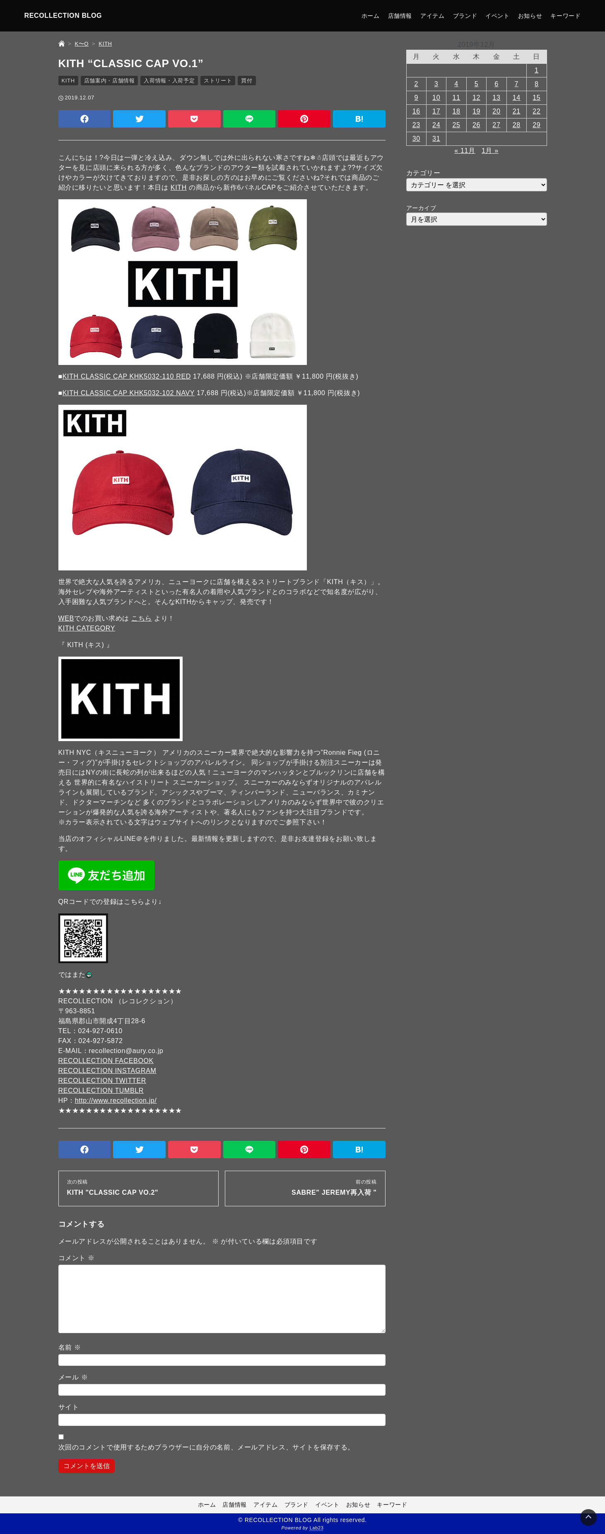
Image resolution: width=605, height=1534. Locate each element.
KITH (68, 80)
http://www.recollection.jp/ (116, 1100)
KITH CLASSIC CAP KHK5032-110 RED (127, 376)
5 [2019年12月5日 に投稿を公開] (477, 83)
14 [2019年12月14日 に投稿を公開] (517, 97)
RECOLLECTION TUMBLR (101, 1090)
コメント (76, 1257)
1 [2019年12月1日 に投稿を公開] (537, 70)
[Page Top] (588, 1517)
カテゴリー (423, 172)
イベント (497, 15)
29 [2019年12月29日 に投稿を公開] (536, 124)
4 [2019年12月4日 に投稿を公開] (456, 83)
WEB (66, 618)
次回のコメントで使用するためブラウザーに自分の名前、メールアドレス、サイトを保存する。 (206, 1447)
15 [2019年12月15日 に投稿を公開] (536, 97)
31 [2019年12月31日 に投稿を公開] (436, 138)
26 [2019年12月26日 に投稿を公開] (476, 124)
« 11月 (464, 150)
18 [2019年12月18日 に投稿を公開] (456, 111)
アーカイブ (421, 208)
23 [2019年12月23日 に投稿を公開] (416, 124)
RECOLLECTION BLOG (63, 15)
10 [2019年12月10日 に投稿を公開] (436, 97)
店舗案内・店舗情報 (109, 80)
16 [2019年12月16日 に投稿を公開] (416, 111)
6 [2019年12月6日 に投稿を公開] (496, 83)
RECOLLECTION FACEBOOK (106, 1060)
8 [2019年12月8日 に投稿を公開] (537, 83)
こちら (141, 618)
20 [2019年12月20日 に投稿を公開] (496, 111)
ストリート (218, 80)
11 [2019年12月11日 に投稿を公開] (456, 97)
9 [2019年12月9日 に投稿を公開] (416, 97)
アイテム (432, 15)
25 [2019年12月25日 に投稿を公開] (456, 124)
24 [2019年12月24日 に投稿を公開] (436, 124)
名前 (69, 1347)
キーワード (565, 15)
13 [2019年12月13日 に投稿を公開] (496, 97)
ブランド (465, 15)
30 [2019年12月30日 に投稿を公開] (416, 138)
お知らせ (530, 15)
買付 (246, 80)
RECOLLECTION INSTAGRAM (107, 1070)
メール (73, 1377)
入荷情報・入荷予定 (169, 80)
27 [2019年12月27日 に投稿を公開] (496, 124)
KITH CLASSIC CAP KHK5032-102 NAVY (129, 392)
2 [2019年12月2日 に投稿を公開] (416, 83)
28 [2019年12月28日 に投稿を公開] (517, 124)
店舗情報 (400, 15)
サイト (68, 1407)
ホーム (371, 15)
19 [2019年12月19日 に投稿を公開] (476, 111)
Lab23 (317, 1528)
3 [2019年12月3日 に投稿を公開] (436, 83)
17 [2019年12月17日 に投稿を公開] (436, 111)
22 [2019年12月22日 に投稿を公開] (536, 111)
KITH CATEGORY (87, 628)
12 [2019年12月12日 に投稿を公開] (476, 97)
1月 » (490, 150)
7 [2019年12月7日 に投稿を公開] (517, 83)
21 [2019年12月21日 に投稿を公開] (517, 111)
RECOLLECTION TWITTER (102, 1080)
